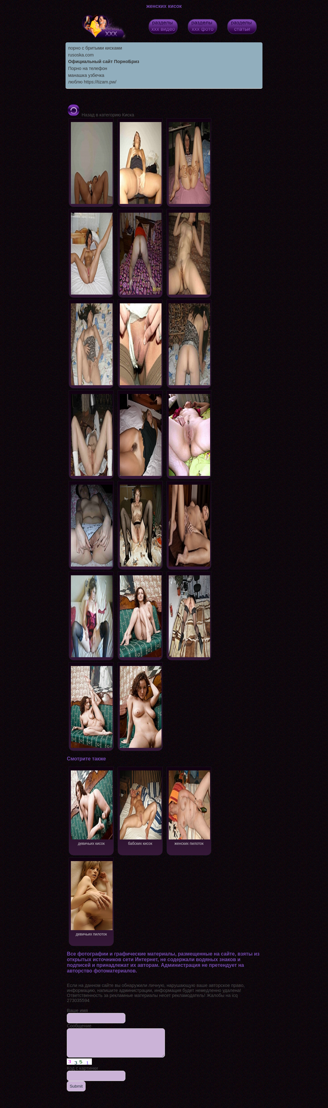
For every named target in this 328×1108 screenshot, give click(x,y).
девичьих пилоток (91, 898)
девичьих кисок (91, 807)
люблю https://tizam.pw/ (92, 81)
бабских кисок (140, 807)
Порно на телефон (87, 68)
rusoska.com (81, 54)
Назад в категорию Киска (100, 114)
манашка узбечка (86, 75)
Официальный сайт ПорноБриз (103, 61)
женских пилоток (189, 807)
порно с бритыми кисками (95, 48)
